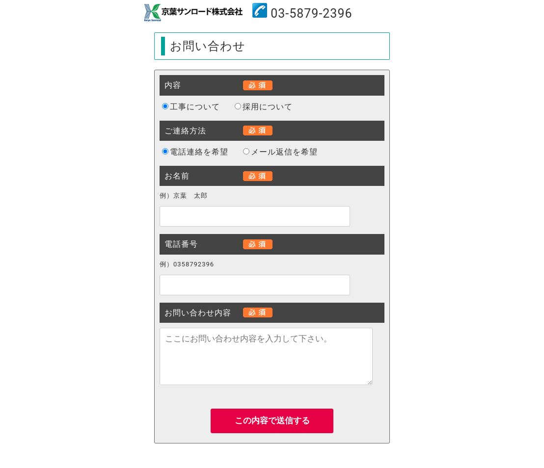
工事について (195, 106)
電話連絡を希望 (199, 151)
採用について (268, 106)
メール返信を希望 (284, 151)
